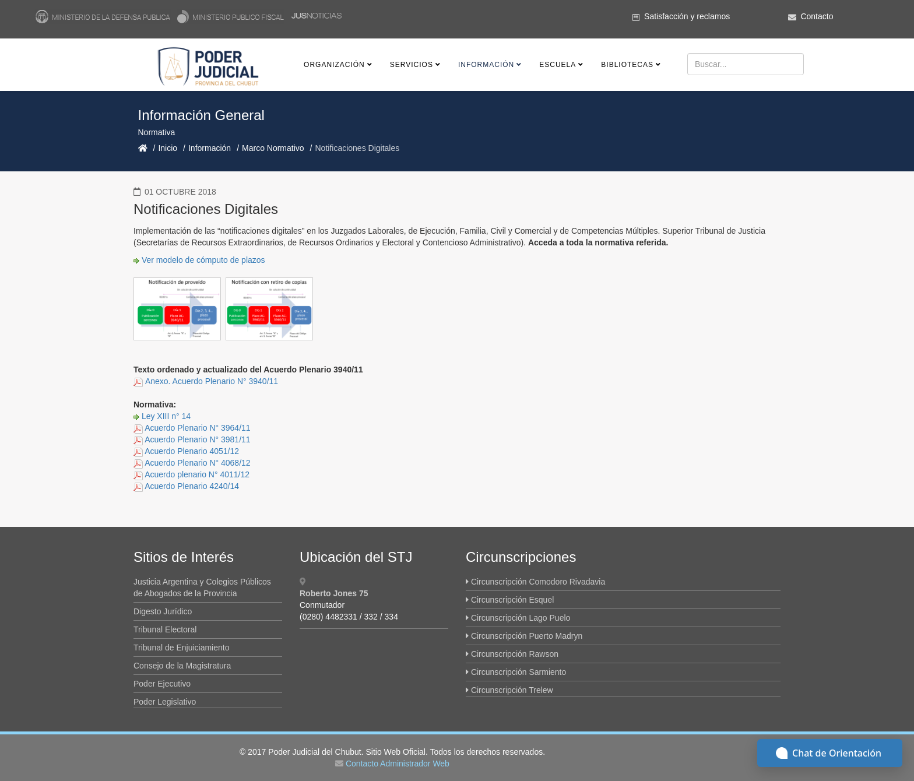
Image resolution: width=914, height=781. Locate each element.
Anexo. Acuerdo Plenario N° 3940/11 (211, 381)
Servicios (411, 65)
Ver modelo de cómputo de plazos (203, 260)
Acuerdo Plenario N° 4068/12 (198, 462)
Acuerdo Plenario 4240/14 (192, 486)
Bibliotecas (627, 65)
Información (486, 65)
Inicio (167, 148)
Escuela (557, 65)
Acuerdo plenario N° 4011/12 (197, 474)
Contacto (816, 16)
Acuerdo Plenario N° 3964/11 (198, 427)
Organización (334, 65)
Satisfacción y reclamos (687, 16)
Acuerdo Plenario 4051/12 (192, 451)
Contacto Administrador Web (397, 763)
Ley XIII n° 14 (166, 416)
